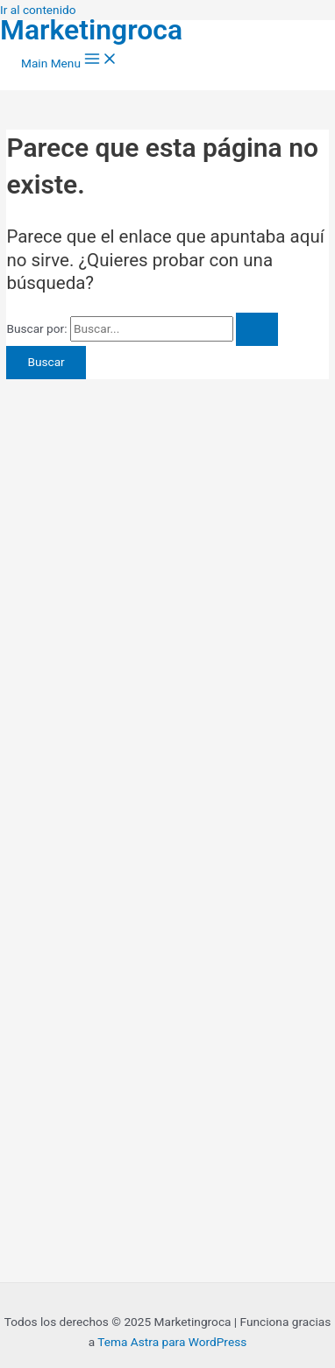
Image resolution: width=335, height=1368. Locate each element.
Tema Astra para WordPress (171, 1342)
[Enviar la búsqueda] (257, 329)
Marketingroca (91, 29)
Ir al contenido (38, 10)
